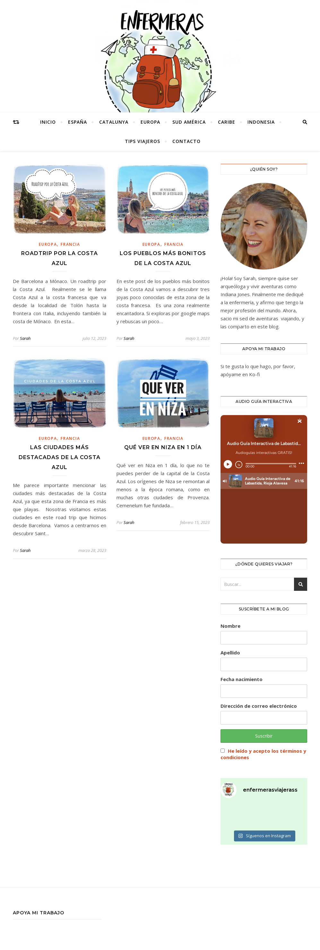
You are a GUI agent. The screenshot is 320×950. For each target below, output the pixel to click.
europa (150, 122)
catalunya (113, 122)
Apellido (230, 652)
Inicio (48, 122)
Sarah (25, 338)
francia (70, 244)
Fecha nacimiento (242, 679)
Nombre (230, 626)
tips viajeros (142, 141)
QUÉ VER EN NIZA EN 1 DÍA (163, 447)
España (77, 122)
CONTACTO (186, 141)
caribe (226, 122)
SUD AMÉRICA (189, 122)
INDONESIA (261, 122)
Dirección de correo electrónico (259, 706)
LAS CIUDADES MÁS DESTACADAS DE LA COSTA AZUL (59, 457)
